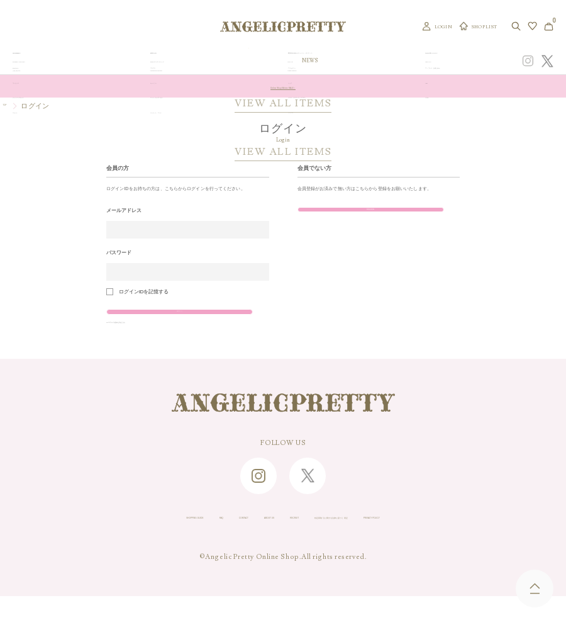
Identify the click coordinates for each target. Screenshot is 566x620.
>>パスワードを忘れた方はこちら (144, 341)
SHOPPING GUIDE (73, 540)
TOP (10, 106)
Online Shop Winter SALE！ (283, 86)
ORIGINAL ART (238, 61)
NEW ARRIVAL (289, 61)
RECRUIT (281, 540)
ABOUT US (228, 540)
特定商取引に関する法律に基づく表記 (380, 540)
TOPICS (377, 61)
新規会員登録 (347, 217)
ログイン (156, 319)
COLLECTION (339, 61)
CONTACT (173, 540)
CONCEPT (438, 61)
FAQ (131, 540)
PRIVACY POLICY (495, 540)
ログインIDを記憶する (144, 292)
